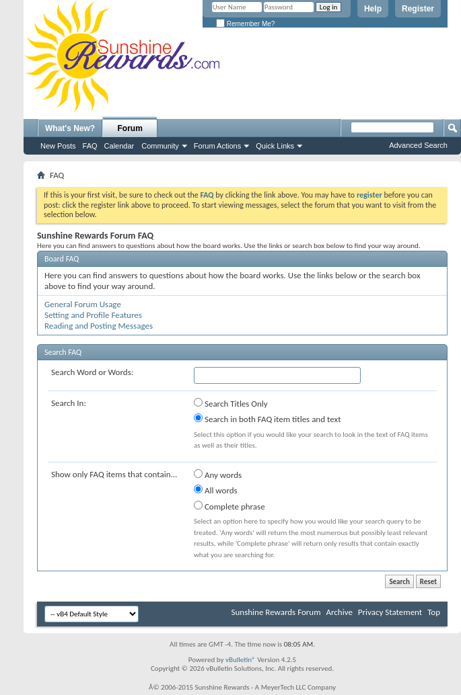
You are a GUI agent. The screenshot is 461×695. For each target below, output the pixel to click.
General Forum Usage (82, 304)
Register (418, 8)
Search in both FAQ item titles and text (267, 418)
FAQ (90, 146)
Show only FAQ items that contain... (114, 474)
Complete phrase (229, 506)
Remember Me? (245, 24)
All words (216, 490)
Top (433, 612)
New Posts (58, 146)
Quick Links (275, 146)
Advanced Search (418, 145)
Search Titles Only (231, 403)
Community (160, 146)
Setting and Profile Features (93, 315)
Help (373, 8)
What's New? (70, 128)
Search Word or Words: (92, 372)
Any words (218, 474)
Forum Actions (217, 146)
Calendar (119, 146)
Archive (339, 612)
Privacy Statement (390, 612)
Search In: (68, 403)
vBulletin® (240, 659)
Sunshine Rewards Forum (276, 612)
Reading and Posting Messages (98, 326)
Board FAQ (61, 258)
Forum (130, 128)
